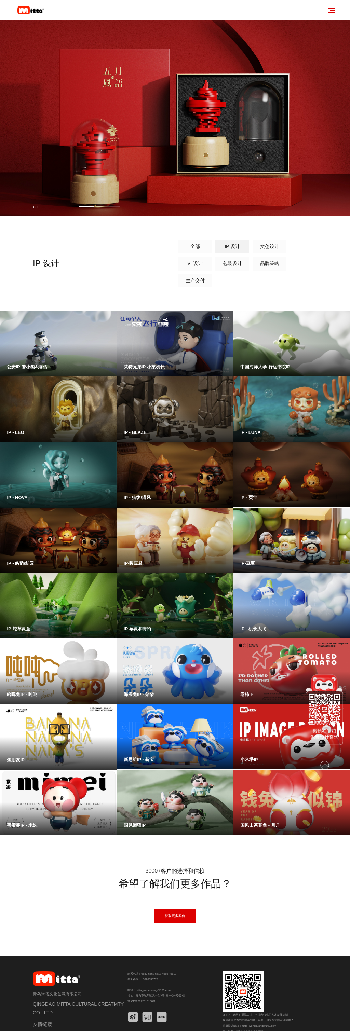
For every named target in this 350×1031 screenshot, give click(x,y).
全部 (108, 246)
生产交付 (108, 263)
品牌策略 (296, 246)
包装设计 (258, 246)
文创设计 (183, 246)
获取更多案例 (175, 900)
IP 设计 (146, 246)
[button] (53, 207)
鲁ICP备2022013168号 (141, 986)
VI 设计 (221, 246)
